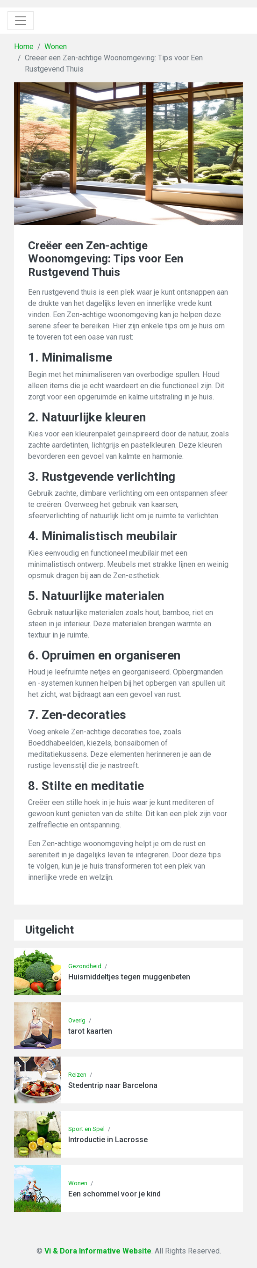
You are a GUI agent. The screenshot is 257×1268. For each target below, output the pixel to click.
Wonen (55, 46)
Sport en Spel (86, 1128)
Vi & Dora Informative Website (97, 1250)
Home (24, 46)
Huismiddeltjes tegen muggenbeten (129, 976)
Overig (77, 1020)
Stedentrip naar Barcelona (112, 1085)
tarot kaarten (90, 1031)
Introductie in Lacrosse (108, 1139)
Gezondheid (84, 966)
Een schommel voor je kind (114, 1193)
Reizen (77, 1074)
